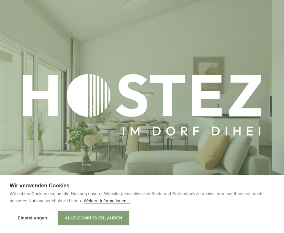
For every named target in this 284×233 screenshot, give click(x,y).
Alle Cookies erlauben (93, 218)
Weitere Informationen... (107, 200)
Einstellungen (32, 218)
